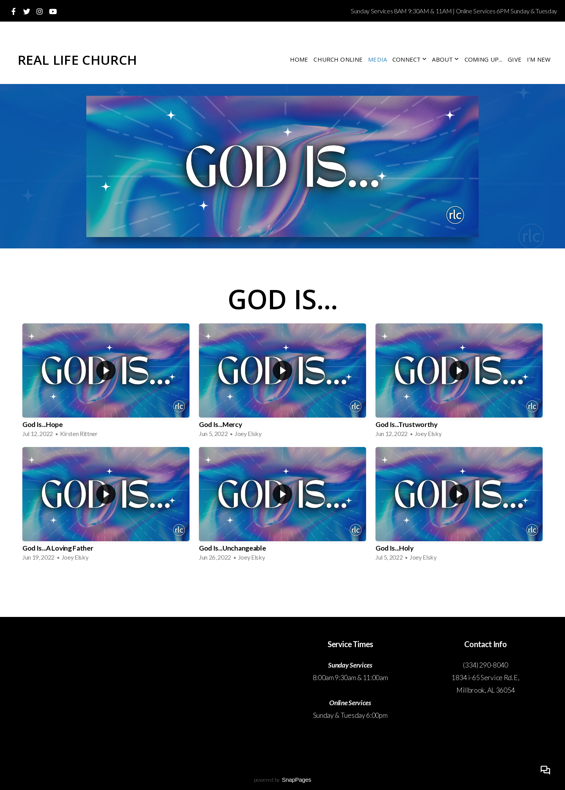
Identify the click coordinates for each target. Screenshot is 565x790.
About (445, 59)
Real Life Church (77, 60)
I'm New (538, 59)
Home (299, 59)
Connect (409, 59)
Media (377, 59)
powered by (282, 779)
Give (514, 59)
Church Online (338, 59)
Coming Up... (484, 59)
